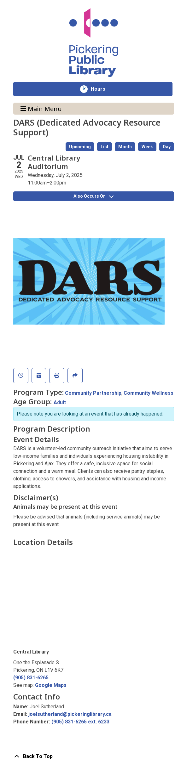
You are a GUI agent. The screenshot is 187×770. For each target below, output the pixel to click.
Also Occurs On (93, 196)
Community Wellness (148, 393)
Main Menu (41, 108)
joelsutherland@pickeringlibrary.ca (70, 714)
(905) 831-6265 (31, 678)
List (104, 146)
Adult (60, 402)
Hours (101, 89)
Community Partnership (93, 393)
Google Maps (51, 685)
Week (147, 146)
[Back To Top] (93, 756)
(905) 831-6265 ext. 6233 (80, 722)
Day (167, 146)
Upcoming (80, 146)
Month (125, 146)
